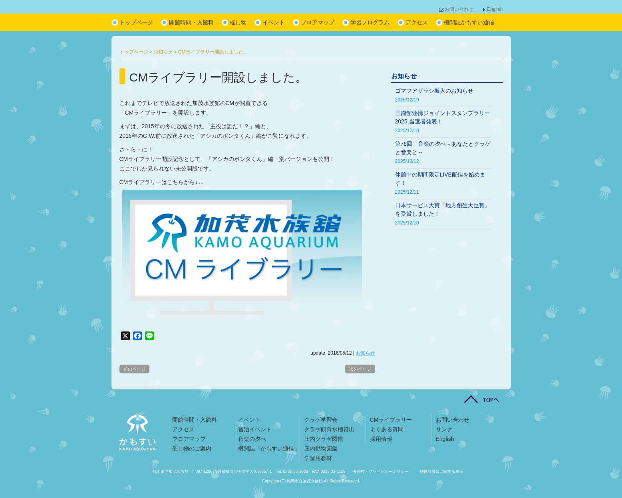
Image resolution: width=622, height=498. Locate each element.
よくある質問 (386, 429)
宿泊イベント (255, 429)
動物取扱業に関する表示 (441, 471)
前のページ (134, 369)
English (495, 9)
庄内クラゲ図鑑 (323, 439)
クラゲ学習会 (321, 420)
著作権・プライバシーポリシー (381, 471)
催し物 (238, 22)
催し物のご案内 (191, 448)
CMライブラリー (391, 420)
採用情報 (381, 439)
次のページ (360, 369)
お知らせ (365, 353)
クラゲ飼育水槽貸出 (329, 429)
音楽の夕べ (252, 439)
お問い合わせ (459, 9)
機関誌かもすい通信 (469, 22)
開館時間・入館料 (191, 22)
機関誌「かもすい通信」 (269, 448)
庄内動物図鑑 (321, 448)
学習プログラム (369, 22)
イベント (273, 22)
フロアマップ (317, 22)
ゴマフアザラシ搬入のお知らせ (434, 90)
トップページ (136, 22)
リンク (444, 429)
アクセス (416, 22)
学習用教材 (318, 458)
